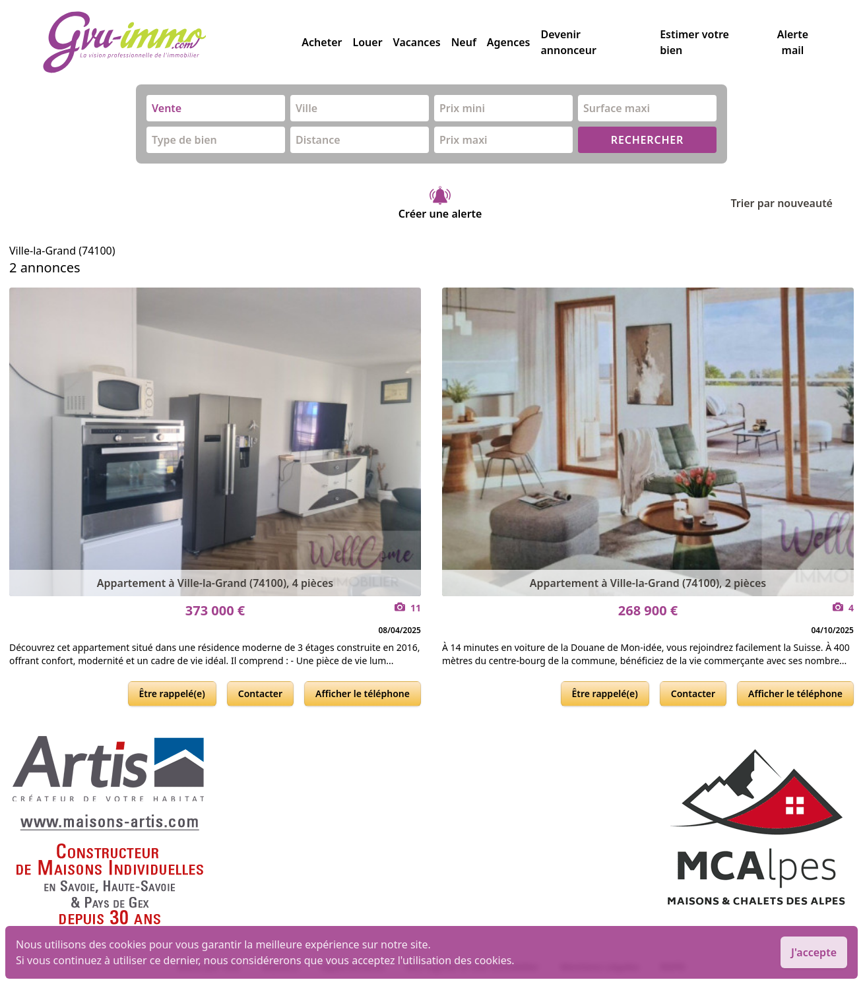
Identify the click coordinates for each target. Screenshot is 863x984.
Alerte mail (792, 42)
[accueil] (172, 42)
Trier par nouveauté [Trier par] (792, 203)
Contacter (260, 693)
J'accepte (814, 952)
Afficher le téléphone (362, 693)
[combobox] (215, 108)
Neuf (463, 42)
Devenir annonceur (568, 42)
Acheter (322, 42)
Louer (367, 42)
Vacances (417, 42)
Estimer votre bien (694, 42)
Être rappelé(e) (172, 693)
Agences (508, 42)
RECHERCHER (647, 140)
